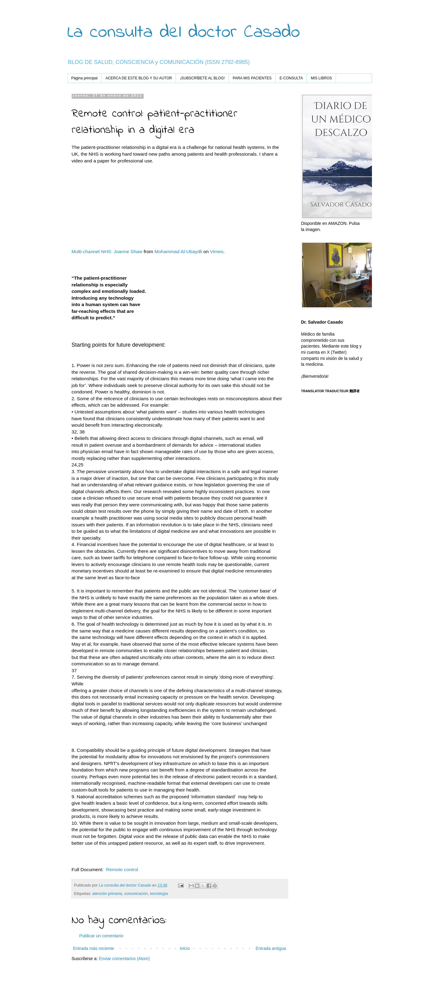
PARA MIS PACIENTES (252, 78)
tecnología (159, 893)
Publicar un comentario (101, 935)
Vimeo (216, 251)
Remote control (121, 869)
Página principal (84, 78)
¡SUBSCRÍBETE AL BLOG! (202, 78)
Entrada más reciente (93, 948)
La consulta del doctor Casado (183, 32)
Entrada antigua (271, 948)
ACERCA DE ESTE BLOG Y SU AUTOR (139, 78)
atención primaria (107, 893)
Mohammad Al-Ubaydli (178, 251)
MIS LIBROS (321, 78)
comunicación (136, 893)
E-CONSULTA (291, 78)
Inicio (185, 948)
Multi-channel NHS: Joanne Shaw (107, 251)
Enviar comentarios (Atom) (124, 958)
